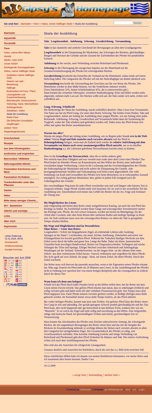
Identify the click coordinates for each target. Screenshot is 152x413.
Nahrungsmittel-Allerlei (17, 163)
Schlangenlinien (15, 107)
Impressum (10, 226)
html (127, 389)
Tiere (36, 23)
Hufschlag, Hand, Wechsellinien (22, 104)
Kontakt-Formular (13, 249)
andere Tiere (11, 127)
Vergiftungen (13, 124)
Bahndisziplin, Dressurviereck (21, 100)
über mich (10, 221)
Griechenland (11, 138)
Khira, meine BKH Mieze (17, 52)
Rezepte (8, 143)
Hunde (7, 56)
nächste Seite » (112, 375)
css (134, 389)
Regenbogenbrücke (14, 131)
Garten (8, 190)
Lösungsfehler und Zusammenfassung (16, 96)
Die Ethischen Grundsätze (20, 120)
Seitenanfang (95, 375)
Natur (7, 195)
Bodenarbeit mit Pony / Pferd (21, 91)
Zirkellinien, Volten (16, 110)
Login (142, 389)
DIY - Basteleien (13, 205)
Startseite (26, 23)
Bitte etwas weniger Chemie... (21, 200)
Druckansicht (11, 242)
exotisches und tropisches (19, 153)
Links (7, 216)
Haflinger (11, 88)
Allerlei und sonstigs (16, 210)
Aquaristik (10, 38)
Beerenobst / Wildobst (16, 158)
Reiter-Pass (12, 117)
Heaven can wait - (16, 81)
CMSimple (85, 389)
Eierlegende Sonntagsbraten (19, 67)
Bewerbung (12, 84)
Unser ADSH (11, 63)
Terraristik (10, 43)
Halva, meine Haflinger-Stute (56, 23)
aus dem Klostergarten (17, 148)
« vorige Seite (79, 375)
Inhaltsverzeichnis (14, 246)
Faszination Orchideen (17, 177)
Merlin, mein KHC (13, 60)
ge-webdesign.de (114, 389)
